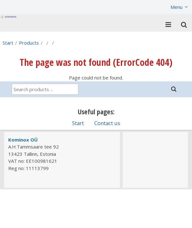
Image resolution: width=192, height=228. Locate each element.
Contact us (107, 123)
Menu (176, 7)
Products (29, 43)
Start (8, 43)
